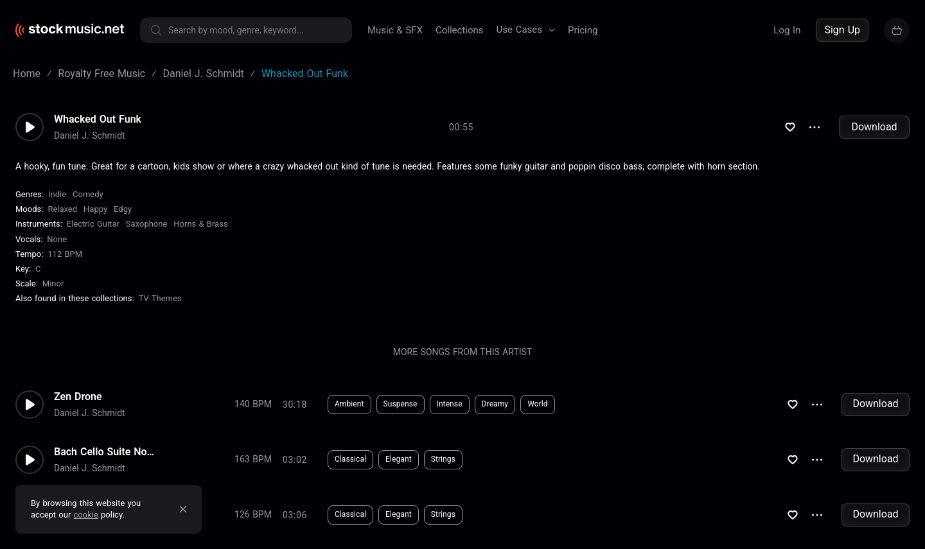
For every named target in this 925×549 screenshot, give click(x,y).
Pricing (582, 30)
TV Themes (160, 298)
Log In (786, 30)
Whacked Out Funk (97, 119)
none (57, 239)
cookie (86, 514)
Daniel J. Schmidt (89, 135)
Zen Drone (78, 397)
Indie (57, 194)
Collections (460, 30)
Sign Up (842, 30)
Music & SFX (395, 30)
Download (874, 127)
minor (53, 283)
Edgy (123, 209)
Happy (95, 209)
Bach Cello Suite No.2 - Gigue (105, 452)
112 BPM (65, 254)
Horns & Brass (200, 224)
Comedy (88, 194)
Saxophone (146, 224)
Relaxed (62, 209)
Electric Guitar (93, 224)
